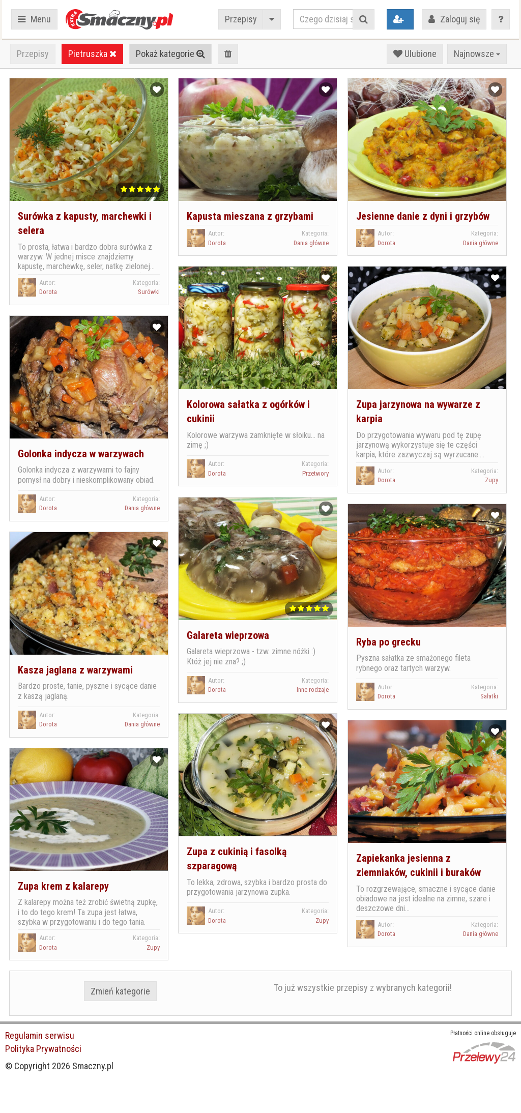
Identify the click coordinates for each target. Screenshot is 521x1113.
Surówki (149, 292)
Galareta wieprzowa (228, 635)
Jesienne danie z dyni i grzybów (422, 216)
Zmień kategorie (120, 991)
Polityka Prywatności (43, 1048)
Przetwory (315, 473)
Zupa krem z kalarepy (63, 886)
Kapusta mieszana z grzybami (250, 216)
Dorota (48, 292)
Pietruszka (92, 53)
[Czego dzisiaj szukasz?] (323, 19)
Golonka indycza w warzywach (81, 454)
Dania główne (311, 243)
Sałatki (489, 696)
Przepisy (241, 19)
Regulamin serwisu (39, 1035)
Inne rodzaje (313, 689)
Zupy (491, 480)
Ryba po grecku (388, 642)
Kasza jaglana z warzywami (75, 670)
